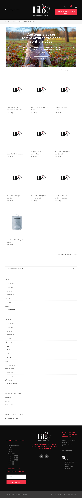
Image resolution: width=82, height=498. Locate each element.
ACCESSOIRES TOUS (20, 21)
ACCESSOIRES (10, 283)
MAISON (7, 401)
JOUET (7, 306)
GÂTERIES (8, 298)
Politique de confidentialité (63, 494)
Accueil (8, 21)
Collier (10, 376)
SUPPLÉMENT (10, 405)
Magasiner (41, 58)
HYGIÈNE (8, 397)
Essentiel (11, 295)
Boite (9, 357)
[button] (8, 47)
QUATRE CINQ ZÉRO (21, 494)
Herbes (10, 302)
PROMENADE (9, 369)
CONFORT (8, 338)
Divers (9, 291)
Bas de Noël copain (15, 154)
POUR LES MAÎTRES (12, 418)
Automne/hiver (12, 384)
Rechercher (74, 269)
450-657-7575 (67, 451)
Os (8, 346)
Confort (10, 287)
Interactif (11, 310)
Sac (8, 350)
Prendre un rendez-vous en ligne (66, 12)
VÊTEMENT (9, 380)
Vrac (9, 353)
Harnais (10, 372)
